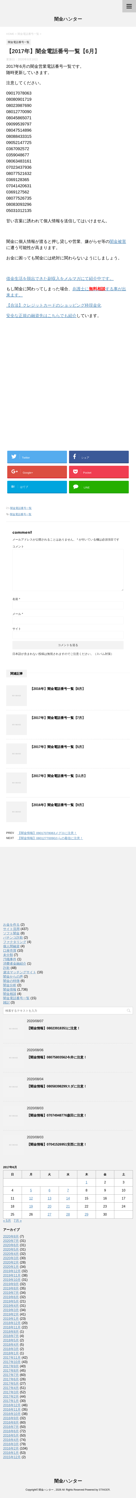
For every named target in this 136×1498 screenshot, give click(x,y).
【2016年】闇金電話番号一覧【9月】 (58, 805)
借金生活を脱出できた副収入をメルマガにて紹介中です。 (60, 278)
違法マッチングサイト (19, 972)
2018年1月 (11, 1353)
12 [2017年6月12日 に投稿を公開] (31, 1198)
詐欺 (6, 968)
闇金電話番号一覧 (21, 508)
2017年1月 (11, 1401)
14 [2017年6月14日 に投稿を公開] (68, 1198)
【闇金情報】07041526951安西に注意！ (57, 1144)
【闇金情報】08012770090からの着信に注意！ (50, 838)
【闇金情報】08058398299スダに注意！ (57, 1086)
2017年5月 (11, 1383)
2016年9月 (11, 1418)
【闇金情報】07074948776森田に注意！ (57, 1115)
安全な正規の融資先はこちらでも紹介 (41, 315)
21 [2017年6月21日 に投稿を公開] (68, 1206)
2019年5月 (11, 1301)
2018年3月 (11, 1349)
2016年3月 (11, 1444)
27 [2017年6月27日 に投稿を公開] (49, 1214)
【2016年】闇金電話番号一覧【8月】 (58, 688)
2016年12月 (12, 1405)
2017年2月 (11, 1396)
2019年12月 (12, 1271)
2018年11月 (12, 1327)
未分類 (8, 955)
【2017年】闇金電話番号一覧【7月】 (58, 718)
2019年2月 (11, 1314)
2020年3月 (11, 1258)
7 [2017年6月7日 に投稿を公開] (68, 1190)
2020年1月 (11, 1267)
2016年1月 (11, 1453)
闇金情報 (9, 989)
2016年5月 (11, 1435)
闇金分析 (9, 985)
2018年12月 (12, 1323)
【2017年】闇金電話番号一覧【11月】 (58, 776)
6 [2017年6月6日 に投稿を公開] (49, 1190)
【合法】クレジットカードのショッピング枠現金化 (53, 305)
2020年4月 (11, 1254)
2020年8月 (11, 1236)
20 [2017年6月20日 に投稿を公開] (49, 1206)
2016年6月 (11, 1431)
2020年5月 (11, 1249)
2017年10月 (12, 1362)
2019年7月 (11, 1292)
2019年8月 (11, 1288)
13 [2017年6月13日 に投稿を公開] (49, 1198)
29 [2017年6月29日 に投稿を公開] (86, 1214)
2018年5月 (11, 1340)
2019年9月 (11, 1284)
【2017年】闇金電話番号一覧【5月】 (58, 747)
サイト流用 (11, 929)
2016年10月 (12, 1414)
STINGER (104, 1489)
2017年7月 (11, 1375)
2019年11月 (12, 1275)
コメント (18, 546)
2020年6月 (11, 1245)
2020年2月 (11, 1262)
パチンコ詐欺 (13, 937)
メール (17, 614)
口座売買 (9, 950)
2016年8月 (11, 1422)
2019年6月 (11, 1297)
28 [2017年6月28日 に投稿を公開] (68, 1214)
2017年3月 (11, 1392)
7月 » (18, 1220)
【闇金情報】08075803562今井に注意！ (57, 1057)
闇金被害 (118, 241)
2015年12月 (12, 1457)
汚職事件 (9, 959)
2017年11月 (12, 1357)
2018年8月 (11, 1331)
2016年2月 (11, 1448)
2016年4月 (11, 1440)
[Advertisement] (37, 348)
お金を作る (11, 924)
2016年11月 (12, 1409)
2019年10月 (12, 1279)
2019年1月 (11, 1318)
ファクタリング (14, 942)
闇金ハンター (68, 19)
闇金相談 (9, 994)
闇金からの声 (13, 976)
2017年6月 (11, 1379)
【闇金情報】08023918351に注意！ (53, 1028)
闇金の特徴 (11, 981)
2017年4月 (11, 1388)
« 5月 (7, 1220)
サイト (16, 628)
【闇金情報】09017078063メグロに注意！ (47, 833)
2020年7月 (11, 1241)
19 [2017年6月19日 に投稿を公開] (31, 1206)
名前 (16, 599)
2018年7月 (11, 1336)
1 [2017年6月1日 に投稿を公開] (86, 1182)
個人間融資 (11, 946)
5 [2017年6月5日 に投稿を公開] (31, 1190)
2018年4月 (11, 1344)
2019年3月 (11, 1310)
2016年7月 (11, 1427)
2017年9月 (11, 1366)
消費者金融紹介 (14, 963)
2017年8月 (11, 1370)
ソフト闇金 (11, 933)
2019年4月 (11, 1305)
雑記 (6, 1002)
